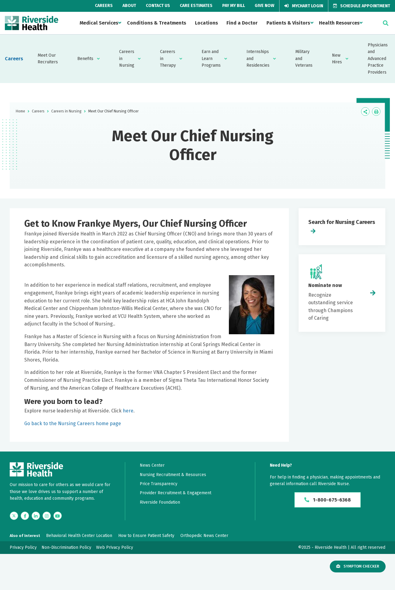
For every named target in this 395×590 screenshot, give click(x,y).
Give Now (264, 5)
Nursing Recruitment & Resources (173, 474)
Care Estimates (196, 5)
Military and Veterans (304, 58)
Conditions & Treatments (156, 23)
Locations (206, 23)
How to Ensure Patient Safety (146, 535)
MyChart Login (303, 5)
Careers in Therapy (168, 58)
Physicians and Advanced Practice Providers (378, 58)
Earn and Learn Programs (211, 58)
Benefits (85, 58)
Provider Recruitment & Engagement (175, 492)
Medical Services (99, 23)
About (129, 5)
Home (20, 111)
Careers (104, 5)
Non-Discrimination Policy (66, 547)
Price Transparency (158, 483)
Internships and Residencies (257, 58)
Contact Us (158, 5)
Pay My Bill (233, 5)
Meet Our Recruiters (48, 59)
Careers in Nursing (126, 58)
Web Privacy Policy (114, 547)
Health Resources (339, 23)
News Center (152, 465)
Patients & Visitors (288, 23)
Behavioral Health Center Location (79, 535)
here (128, 411)
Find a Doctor (242, 23)
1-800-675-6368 (327, 500)
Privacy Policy (23, 547)
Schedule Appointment (361, 5)
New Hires (337, 59)
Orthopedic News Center (204, 535)
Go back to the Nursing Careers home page (72, 423)
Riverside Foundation (160, 502)
